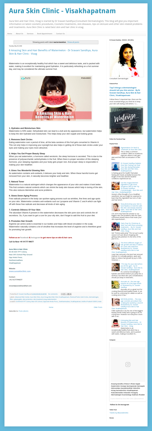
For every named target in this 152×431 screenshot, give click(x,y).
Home (9, 34)
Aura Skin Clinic (35, 297)
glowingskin (18, 299)
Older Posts (98, 307)
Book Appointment (44, 34)
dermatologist (93, 297)
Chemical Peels (75, 297)
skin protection (28, 299)
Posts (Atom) (23, 311)
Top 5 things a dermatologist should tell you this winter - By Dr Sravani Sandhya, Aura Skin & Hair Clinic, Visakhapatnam (125, 91)
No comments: (53, 294)
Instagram (35, 237)
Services (30, 34)
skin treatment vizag (40, 299)
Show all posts (73, 42)
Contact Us (60, 34)
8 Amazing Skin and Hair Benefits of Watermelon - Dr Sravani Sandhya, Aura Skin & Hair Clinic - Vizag (131, 323)
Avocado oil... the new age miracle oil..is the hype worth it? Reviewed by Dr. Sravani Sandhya (131, 284)
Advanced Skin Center (22, 297)
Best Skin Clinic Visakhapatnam (59, 297)
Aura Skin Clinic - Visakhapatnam (62, 11)
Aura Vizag (44, 297)
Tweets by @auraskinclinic (119, 413)
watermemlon (52, 299)
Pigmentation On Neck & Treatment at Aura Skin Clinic (131, 149)
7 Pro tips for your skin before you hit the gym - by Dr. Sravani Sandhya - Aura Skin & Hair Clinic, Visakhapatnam (131, 267)
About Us (19, 34)
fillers (12, 299)
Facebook (24, 237)
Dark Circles (84, 297)
